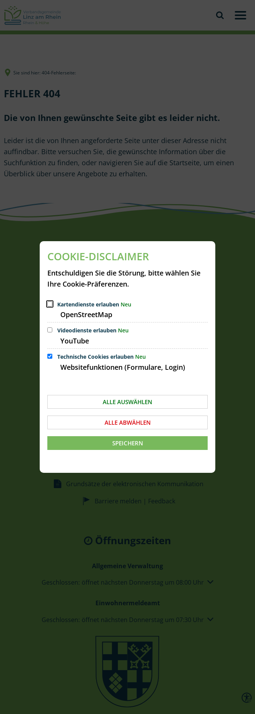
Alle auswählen (127, 402)
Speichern (127, 443)
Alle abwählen (128, 422)
